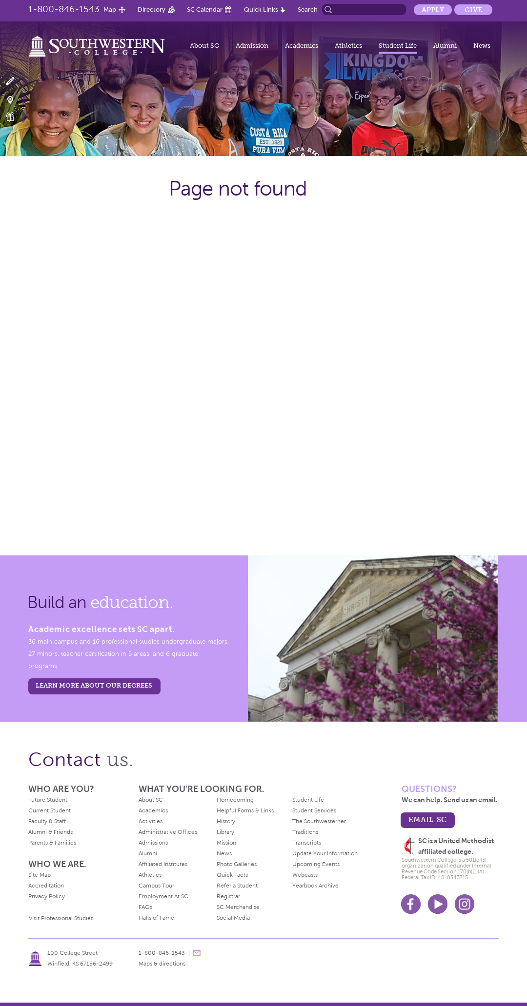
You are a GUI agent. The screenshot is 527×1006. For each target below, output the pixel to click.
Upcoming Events (316, 864)
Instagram (464, 904)
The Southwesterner (319, 821)
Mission (226, 842)
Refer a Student (237, 885)
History (226, 821)
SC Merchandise (238, 907)
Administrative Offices (168, 831)
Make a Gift (16, 116)
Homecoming (235, 799)
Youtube (437, 904)
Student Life (398, 45)
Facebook (411, 904)
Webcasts (305, 874)
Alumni (445, 45)
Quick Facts (232, 874)
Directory (151, 9)
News (481, 45)
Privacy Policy (46, 896)
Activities (150, 821)
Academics (301, 45)
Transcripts (306, 842)
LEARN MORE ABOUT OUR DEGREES (94, 685)
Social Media (233, 917)
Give (473, 10)
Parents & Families (52, 842)
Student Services (314, 810)
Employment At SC (163, 896)
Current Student (49, 810)
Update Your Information (325, 853)
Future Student (47, 799)
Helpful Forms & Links (245, 810)
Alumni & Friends (50, 831)
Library (225, 831)
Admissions (153, 842)
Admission (252, 45)
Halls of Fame (156, 917)
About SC (204, 45)
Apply (433, 10)
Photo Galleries (237, 864)
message (197, 953)
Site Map (39, 874)
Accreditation (46, 885)
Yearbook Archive (315, 885)
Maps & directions (162, 963)
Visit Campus (16, 99)
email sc (427, 819)
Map (109, 9)
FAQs (145, 907)
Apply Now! (16, 81)
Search (308, 9)
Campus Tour (156, 885)
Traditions (305, 831)
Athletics (348, 45)
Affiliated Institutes (163, 864)
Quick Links (261, 9)
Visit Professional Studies (61, 918)
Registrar (228, 896)
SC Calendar (205, 9)
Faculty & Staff (47, 821)
